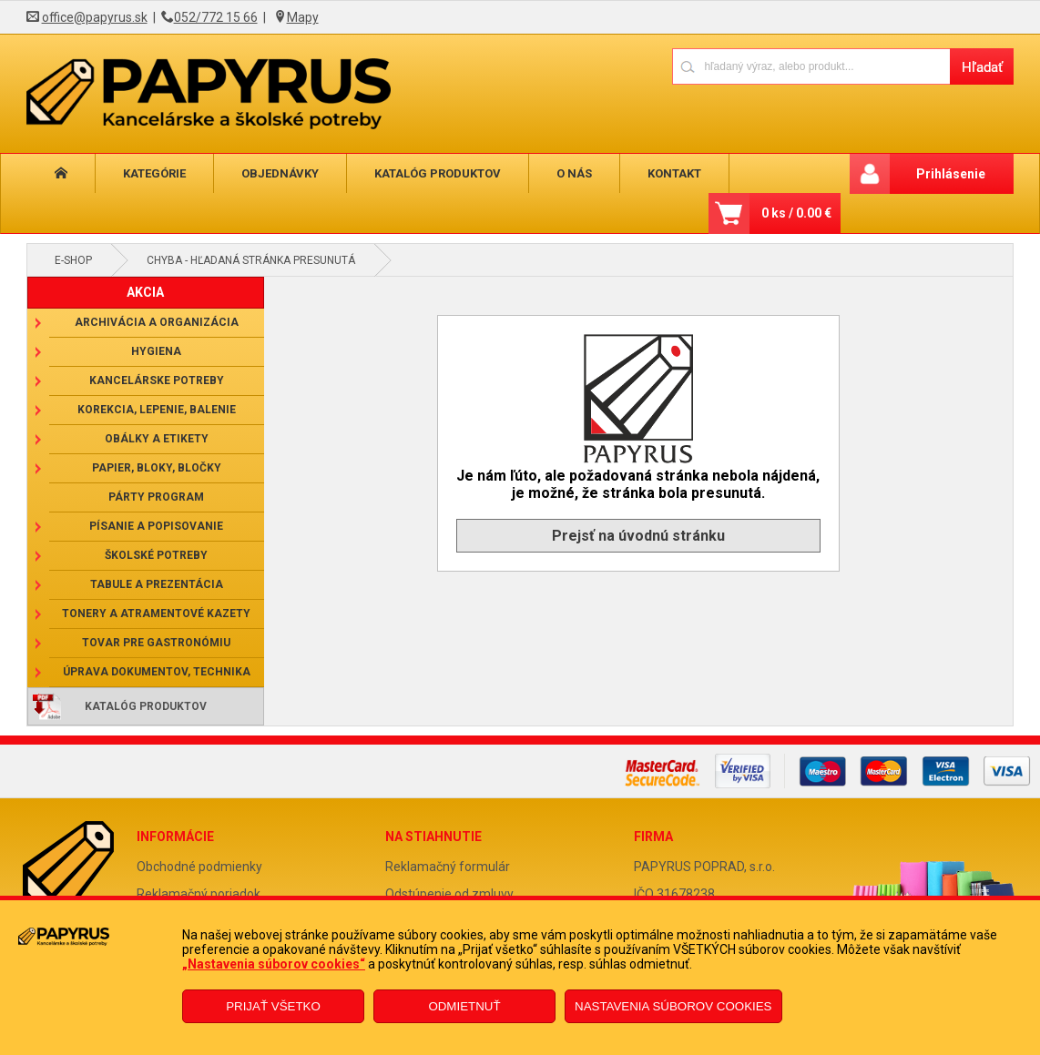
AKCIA (145, 292)
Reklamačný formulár (447, 866)
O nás (574, 173)
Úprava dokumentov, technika (156, 671)
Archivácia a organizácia (157, 322)
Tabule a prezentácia (156, 584)
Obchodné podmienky (199, 866)
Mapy (303, 17)
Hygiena (156, 351)
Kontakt (674, 173)
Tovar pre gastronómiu (156, 642)
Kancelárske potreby (156, 380)
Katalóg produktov (437, 173)
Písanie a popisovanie (156, 526)
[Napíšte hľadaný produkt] (811, 66)
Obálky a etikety (157, 438)
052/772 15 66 (216, 17)
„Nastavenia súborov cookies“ (273, 964)
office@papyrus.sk (95, 17)
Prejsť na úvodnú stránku (638, 535)
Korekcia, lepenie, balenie (156, 409)
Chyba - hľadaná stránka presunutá (251, 260)
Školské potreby (156, 555)
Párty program (156, 497)
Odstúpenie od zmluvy (449, 894)
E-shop (73, 260)
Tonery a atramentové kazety (156, 613)
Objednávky (280, 173)
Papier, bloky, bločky (156, 468)
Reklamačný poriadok (198, 894)
